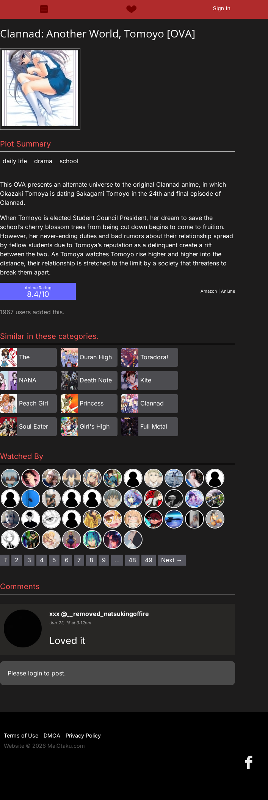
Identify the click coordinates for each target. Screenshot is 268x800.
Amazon (209, 291)
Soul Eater (33, 426)
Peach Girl (33, 403)
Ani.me (228, 291)
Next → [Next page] (171, 560)
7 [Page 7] (79, 560)
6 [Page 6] (67, 560)
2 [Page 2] (17, 560)
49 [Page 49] (148, 560)
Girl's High (95, 426)
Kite (145, 380)
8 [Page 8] (91, 560)
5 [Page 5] (54, 560)
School (69, 161)
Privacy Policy (83, 735)
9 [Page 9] (104, 560)
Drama (43, 161)
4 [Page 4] (42, 560)
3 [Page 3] (29, 560)
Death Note (96, 380)
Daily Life (15, 161)
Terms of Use (21, 735)
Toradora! (154, 357)
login (35, 673)
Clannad (152, 403)
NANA (27, 380)
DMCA (52, 735)
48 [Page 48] (132, 560)
